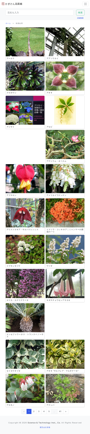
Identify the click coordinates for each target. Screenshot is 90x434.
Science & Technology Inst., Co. (44, 423)
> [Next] (66, 411)
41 (60, 411)
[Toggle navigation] (85, 4)
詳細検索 (80, 18)
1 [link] (29, 411)
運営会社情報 (45, 427)
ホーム (8, 23)
